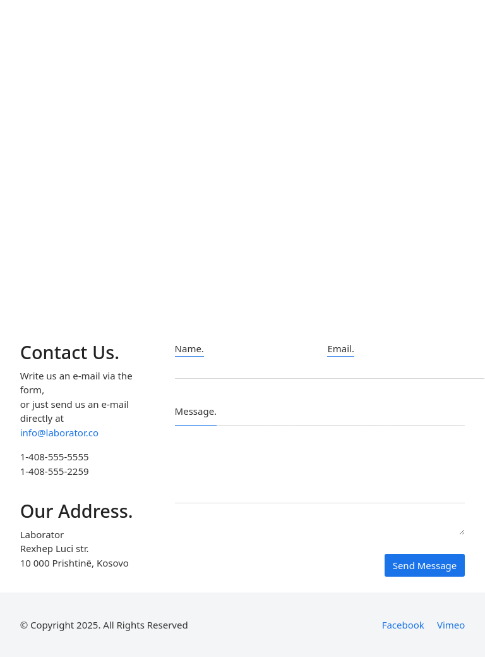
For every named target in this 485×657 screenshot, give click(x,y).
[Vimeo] (451, 624)
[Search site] (458, 44)
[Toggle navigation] (424, 44)
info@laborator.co (59, 432)
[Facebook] (403, 624)
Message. (196, 411)
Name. (189, 348)
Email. (340, 348)
